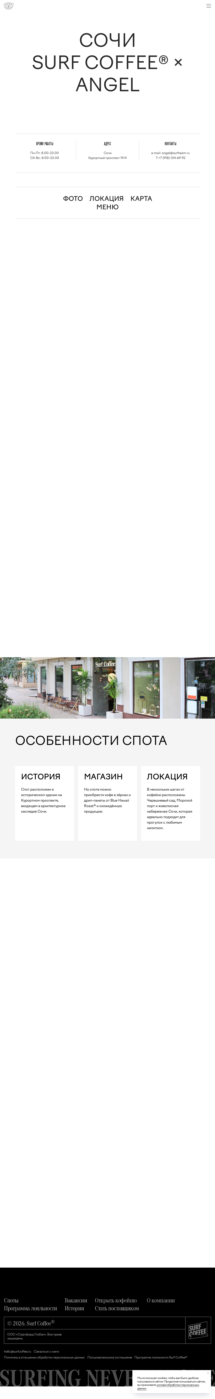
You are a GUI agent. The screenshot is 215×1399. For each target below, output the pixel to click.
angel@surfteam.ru (176, 153)
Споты (11, 1312)
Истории (74, 1320)
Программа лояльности (30, 1320)
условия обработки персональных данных (168, 1386)
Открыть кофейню (116, 1312)
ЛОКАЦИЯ (107, 198)
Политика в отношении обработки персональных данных (44, 1370)
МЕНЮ (107, 207)
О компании (161, 1312)
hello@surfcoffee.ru (17, 1364)
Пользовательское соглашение (109, 1370)
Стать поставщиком (117, 1320)
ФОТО (73, 198)
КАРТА (141, 198)
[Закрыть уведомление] (208, 1373)
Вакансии (76, 1312)
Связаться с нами (46, 1364)
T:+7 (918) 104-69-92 (170, 158)
